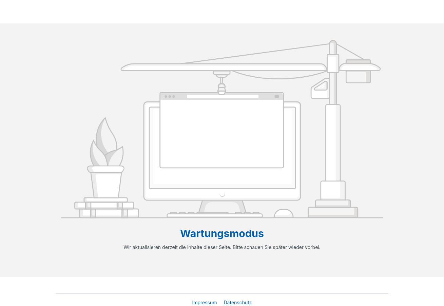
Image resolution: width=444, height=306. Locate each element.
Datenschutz (238, 302)
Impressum (205, 302)
